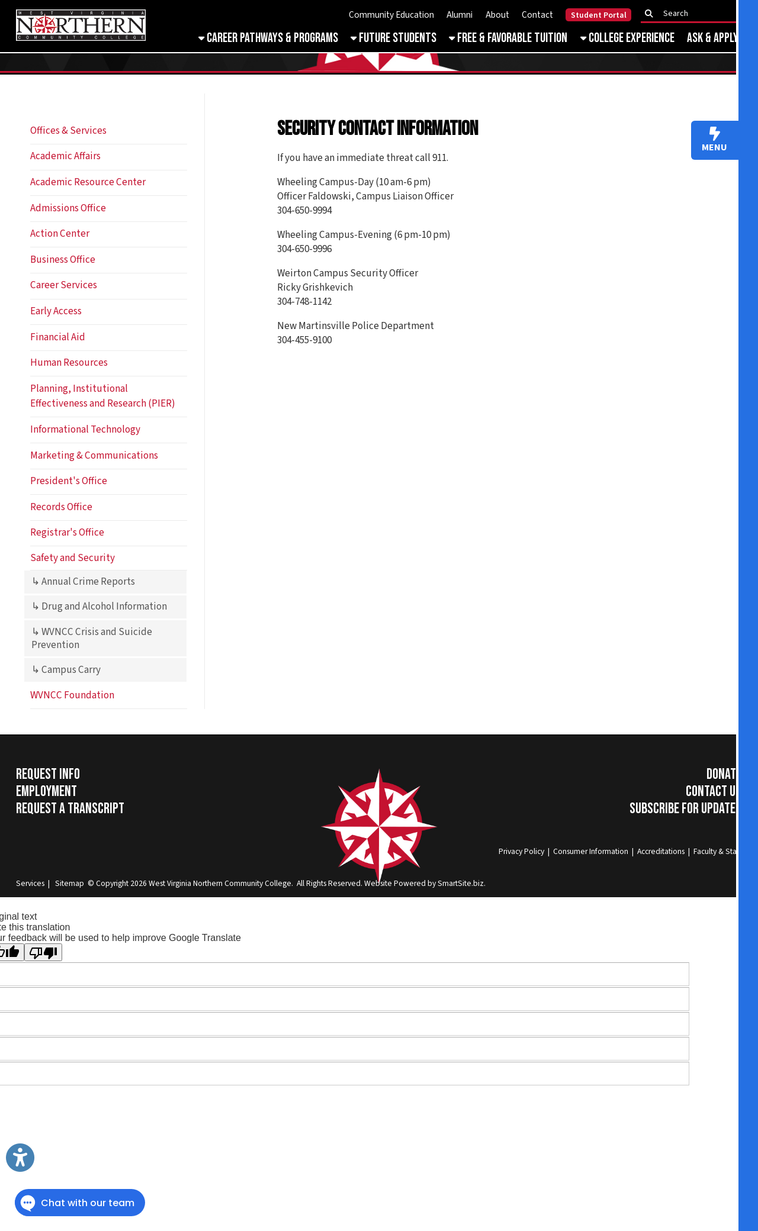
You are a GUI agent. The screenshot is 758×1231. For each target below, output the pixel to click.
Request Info (48, 774)
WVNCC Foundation (72, 695)
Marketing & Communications (94, 456)
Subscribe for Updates (685, 808)
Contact (537, 14)
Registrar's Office (67, 533)
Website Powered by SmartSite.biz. (425, 883)
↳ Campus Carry (66, 670)
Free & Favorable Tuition (508, 38)
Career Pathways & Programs (268, 38)
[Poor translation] (43, 952)
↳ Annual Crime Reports (83, 582)
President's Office (68, 481)
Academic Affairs (65, 156)
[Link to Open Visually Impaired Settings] (20, 1157)
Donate (723, 774)
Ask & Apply (712, 38)
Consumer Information (590, 851)
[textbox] (695, 14)
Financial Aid (57, 337)
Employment (46, 791)
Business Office (62, 260)
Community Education (391, 14)
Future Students (393, 38)
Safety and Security (72, 558)
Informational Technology (85, 430)
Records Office (61, 507)
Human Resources (69, 363)
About (497, 14)
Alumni (460, 14)
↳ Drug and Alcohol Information (99, 607)
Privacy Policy (521, 851)
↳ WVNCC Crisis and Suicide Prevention (91, 638)
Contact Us (713, 791)
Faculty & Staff (717, 851)
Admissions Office (68, 208)
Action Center (59, 234)
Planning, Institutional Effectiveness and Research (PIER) (102, 396)
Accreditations (661, 851)
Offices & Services (68, 131)
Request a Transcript (70, 808)
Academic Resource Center (88, 182)
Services (30, 883)
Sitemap (69, 883)
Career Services (63, 285)
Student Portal (599, 15)
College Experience (627, 38)
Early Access (56, 311)
